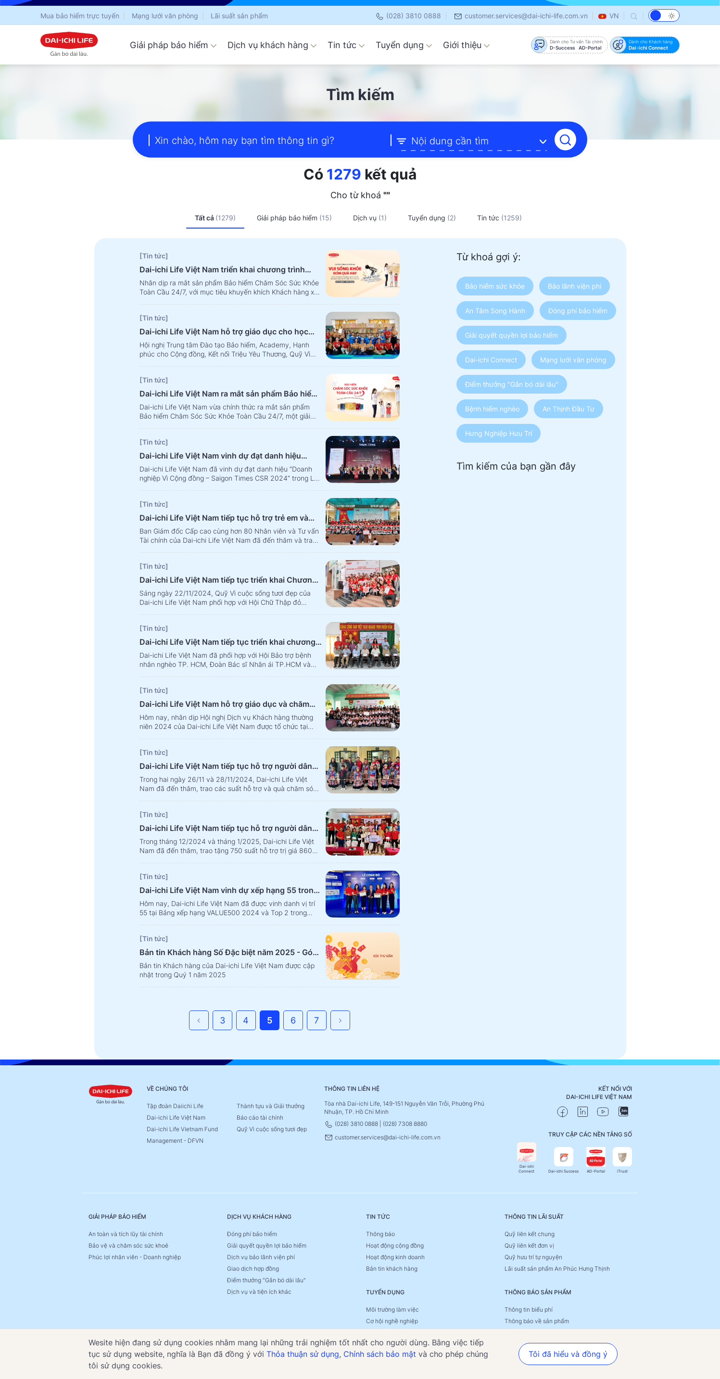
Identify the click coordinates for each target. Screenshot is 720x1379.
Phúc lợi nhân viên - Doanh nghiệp (134, 1257)
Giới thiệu (466, 45)
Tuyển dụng (404, 45)
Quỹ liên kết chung (530, 1234)
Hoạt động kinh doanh (395, 1257)
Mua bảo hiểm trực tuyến (79, 16)
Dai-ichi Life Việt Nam (176, 1117)
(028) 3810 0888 (408, 16)
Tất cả (215, 218)
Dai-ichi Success (563, 1160)
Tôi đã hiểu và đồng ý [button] (568, 1354)
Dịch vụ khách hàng (272, 45)
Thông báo (380, 1234)
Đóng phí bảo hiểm (252, 1234)
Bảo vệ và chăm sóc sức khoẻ (128, 1245)
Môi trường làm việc (392, 1309)
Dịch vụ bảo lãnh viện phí (261, 1257)
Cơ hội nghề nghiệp (392, 1321)
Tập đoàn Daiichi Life (175, 1106)
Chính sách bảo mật (379, 1354)
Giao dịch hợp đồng (253, 1268)
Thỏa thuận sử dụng (302, 1354)
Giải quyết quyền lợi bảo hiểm (266, 1245)
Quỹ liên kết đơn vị (529, 1245)
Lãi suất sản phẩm (239, 16)
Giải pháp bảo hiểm (173, 45)
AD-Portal (596, 1160)
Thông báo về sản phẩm (537, 1321)
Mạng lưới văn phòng (165, 16)
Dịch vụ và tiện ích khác (259, 1291)
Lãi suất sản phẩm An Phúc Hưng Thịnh (557, 1268)
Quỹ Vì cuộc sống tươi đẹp (272, 1129)
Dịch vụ (370, 218)
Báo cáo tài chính (260, 1117)
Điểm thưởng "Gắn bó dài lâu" (266, 1280)
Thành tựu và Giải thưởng (270, 1106)
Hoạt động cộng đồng (395, 1245)
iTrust (622, 1160)
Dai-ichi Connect (526, 1158)
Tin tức (346, 45)
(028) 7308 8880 (405, 1123)
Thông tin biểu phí (529, 1309)
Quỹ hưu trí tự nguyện (533, 1257)
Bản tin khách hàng (391, 1268)
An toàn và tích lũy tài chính (125, 1234)
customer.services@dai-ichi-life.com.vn (521, 16)
